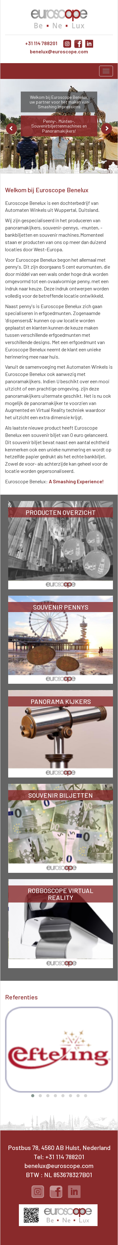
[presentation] (9, 1035)
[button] (33, 1096)
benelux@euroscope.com (59, 51)
